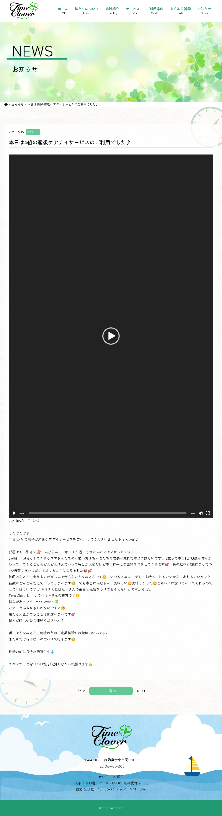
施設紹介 (112, 10)
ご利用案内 (154, 10)
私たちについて (87, 10)
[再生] (14, 513)
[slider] (108, 513)
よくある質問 (180, 10)
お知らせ (204, 10)
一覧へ (111, 690)
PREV (81, 690)
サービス (133, 10)
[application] (111, 336)
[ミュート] (201, 513)
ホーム (63, 10)
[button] (111, 336)
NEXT (141, 690)
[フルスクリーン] (208, 513)
